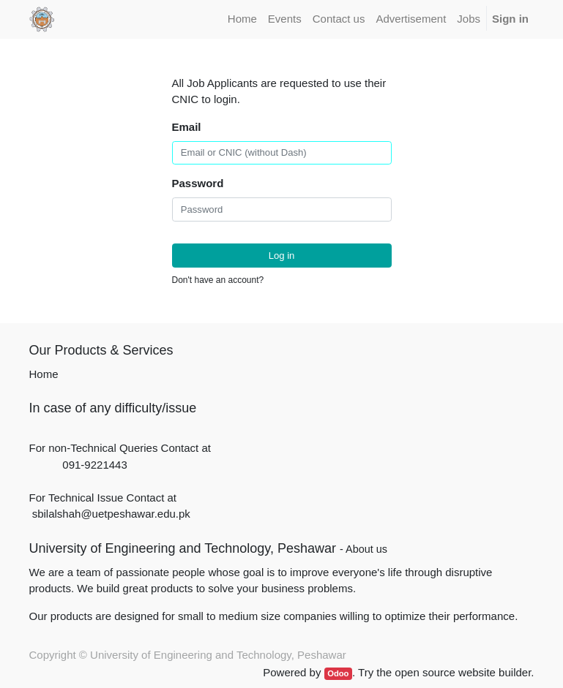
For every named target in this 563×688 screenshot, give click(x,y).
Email (186, 127)
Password (198, 183)
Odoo (337, 673)
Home (44, 374)
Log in (282, 255)
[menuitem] (242, 20)
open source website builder (463, 672)
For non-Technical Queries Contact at (120, 448)
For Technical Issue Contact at (103, 497)
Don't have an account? (218, 280)
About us (366, 549)
